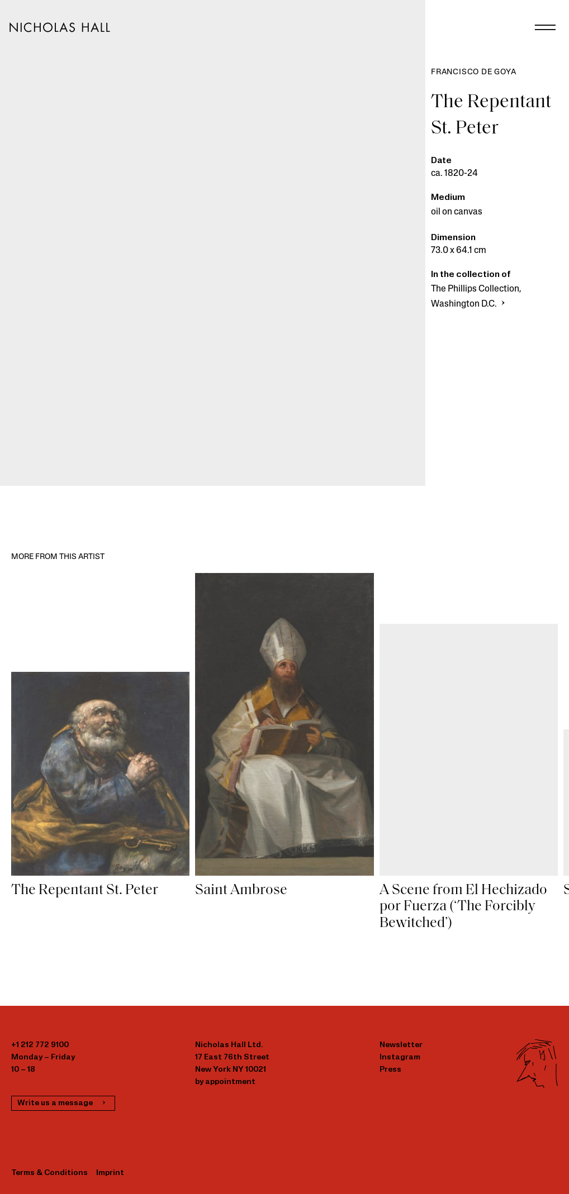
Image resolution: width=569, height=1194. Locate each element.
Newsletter (401, 1045)
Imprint (110, 1173)
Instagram (400, 1057)
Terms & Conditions (49, 1173)
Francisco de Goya (473, 72)
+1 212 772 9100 (40, 1045)
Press (390, 1070)
